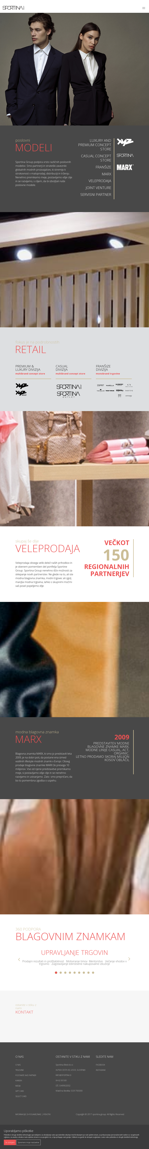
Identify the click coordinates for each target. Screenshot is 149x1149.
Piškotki (47, 1114)
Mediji (17, 1086)
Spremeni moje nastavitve (28, 1142)
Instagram (100, 1070)
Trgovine (19, 1070)
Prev (19, 959)
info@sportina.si (63, 1075)
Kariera (18, 1080)
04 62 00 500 (61, 1080)
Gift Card (19, 1091)
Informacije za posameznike (28, 1114)
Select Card (20, 1096)
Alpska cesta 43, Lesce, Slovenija (70, 1070)
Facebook (100, 1065)
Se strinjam (10, 1142)
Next (130, 959)
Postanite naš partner (25, 1075)
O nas (18, 1065)
